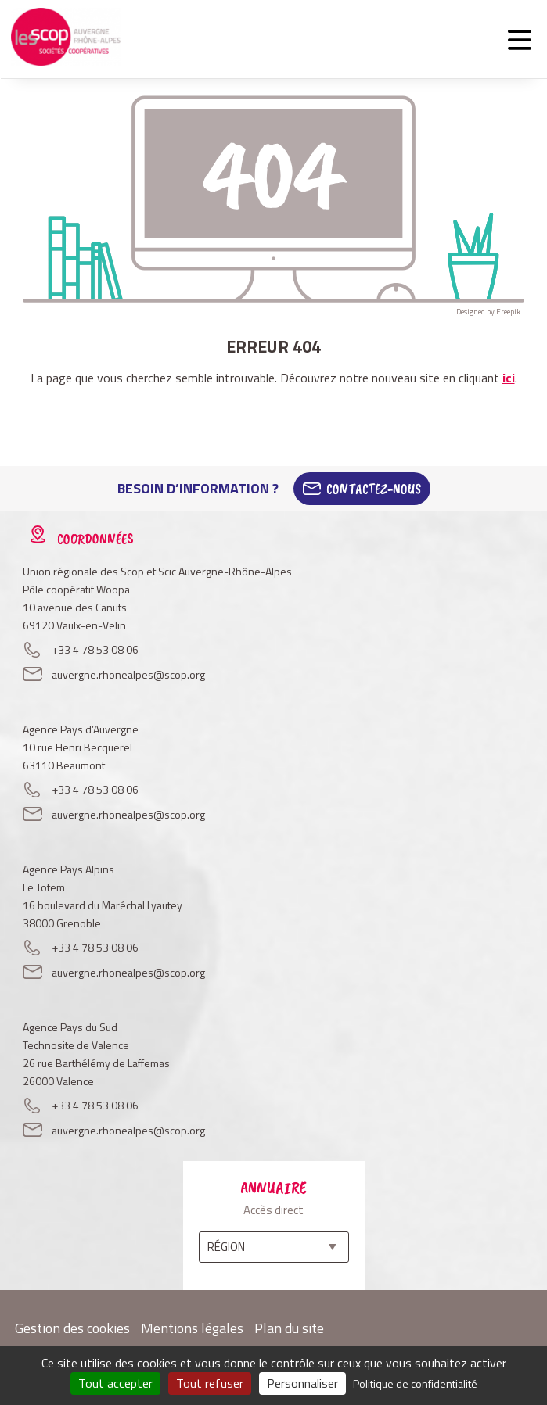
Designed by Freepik (488, 311)
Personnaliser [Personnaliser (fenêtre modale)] (302, 1383)
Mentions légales (192, 1328)
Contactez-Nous (373, 488)
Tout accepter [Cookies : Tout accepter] (115, 1383)
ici (508, 377)
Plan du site (289, 1328)
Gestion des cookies (72, 1328)
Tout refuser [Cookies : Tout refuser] (209, 1383)
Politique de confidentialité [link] (415, 1383)
